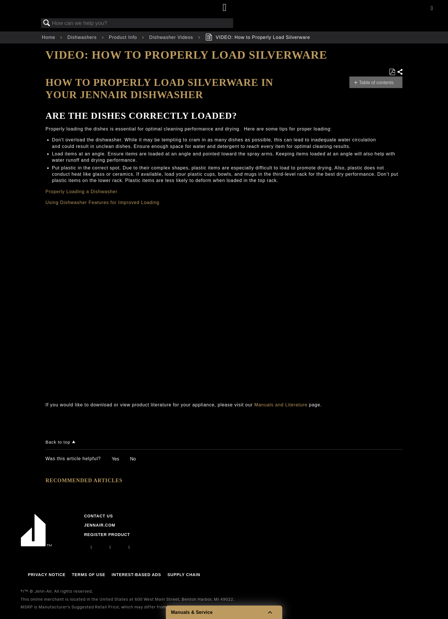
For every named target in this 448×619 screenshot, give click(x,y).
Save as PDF (392, 72)
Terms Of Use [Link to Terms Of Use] (88, 574)
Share (400, 72)
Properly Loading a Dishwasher (81, 191)
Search (46, 23)
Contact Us (98, 516)
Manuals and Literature (281, 404)
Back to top (57, 442)
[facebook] (110, 547)
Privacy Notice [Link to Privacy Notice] (47, 574)
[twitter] (129, 547)
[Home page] (224, 7)
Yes (115, 458)
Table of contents (376, 82)
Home (49, 37)
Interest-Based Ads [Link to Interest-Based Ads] (136, 574)
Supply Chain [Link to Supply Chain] (183, 574)
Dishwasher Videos (172, 37)
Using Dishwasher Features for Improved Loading (102, 202)
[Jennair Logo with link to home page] (36, 545)
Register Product (107, 534)
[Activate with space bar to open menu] (432, 8)
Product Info (124, 37)
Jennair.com (99, 525)
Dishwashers (82, 37)
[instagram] (91, 547)
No (133, 458)
